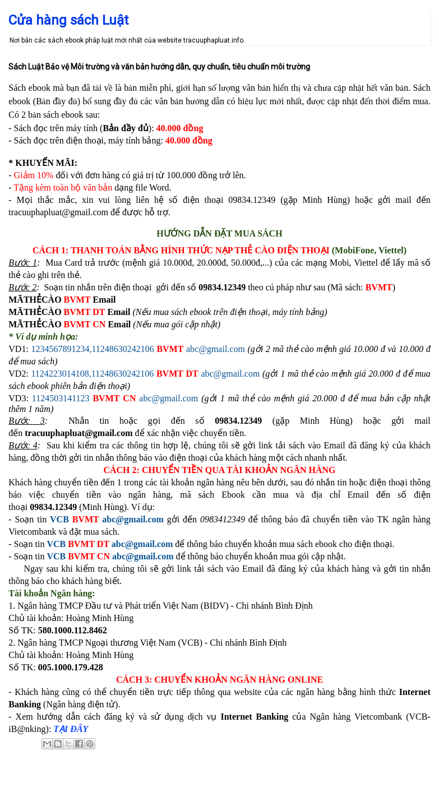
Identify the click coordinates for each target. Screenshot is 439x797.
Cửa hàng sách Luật (68, 20)
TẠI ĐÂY (70, 729)
